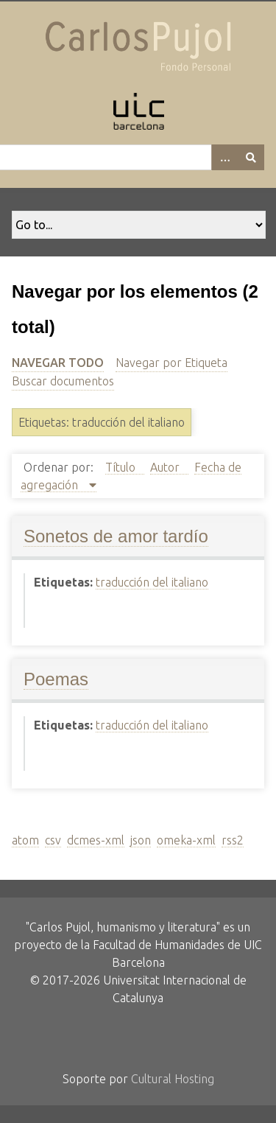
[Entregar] (251, 157)
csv (53, 840)
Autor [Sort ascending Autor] (166, 467)
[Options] (224, 157)
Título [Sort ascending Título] (121, 467)
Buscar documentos (63, 381)
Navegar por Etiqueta (171, 362)
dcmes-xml (95, 840)
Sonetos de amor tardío (116, 536)
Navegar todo (58, 362)
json (140, 840)
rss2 (233, 840)
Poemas (56, 679)
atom (25, 840)
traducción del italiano (152, 582)
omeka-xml (186, 840)
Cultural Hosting (172, 1078)
